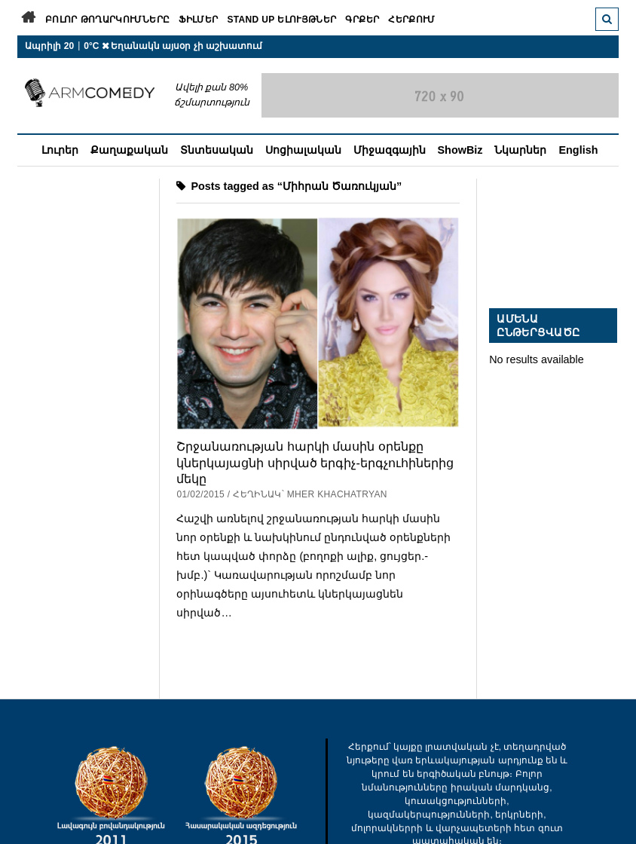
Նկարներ (520, 150)
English (578, 150)
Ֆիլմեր (198, 19)
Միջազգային (389, 150)
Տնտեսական (216, 150)
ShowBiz (460, 150)
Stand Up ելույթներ (281, 19)
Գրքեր (362, 19)
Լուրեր (59, 150)
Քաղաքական (129, 150)
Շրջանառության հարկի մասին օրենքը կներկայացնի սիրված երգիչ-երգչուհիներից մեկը (314, 462)
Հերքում (412, 19)
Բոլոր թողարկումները (107, 19)
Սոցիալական (303, 150)
